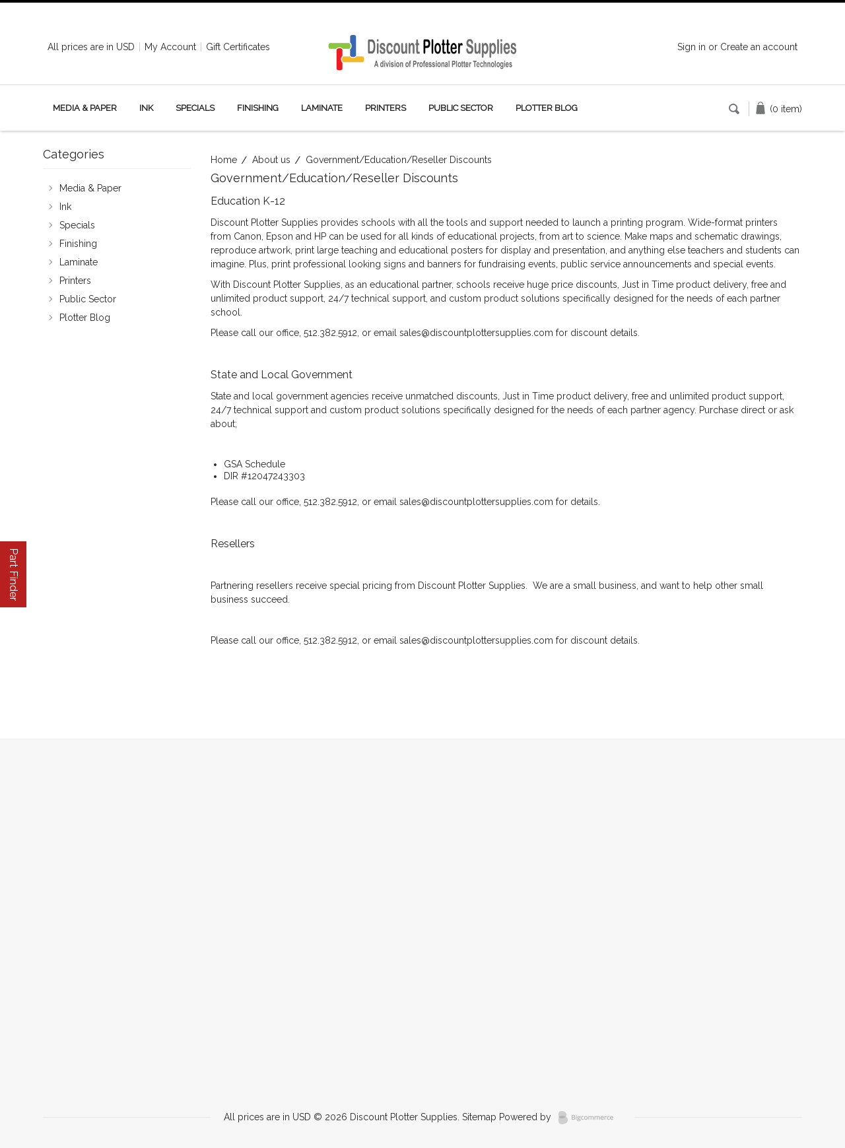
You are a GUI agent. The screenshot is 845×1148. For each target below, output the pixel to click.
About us (271, 159)
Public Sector (460, 108)
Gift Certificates (238, 47)
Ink (146, 108)
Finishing (258, 108)
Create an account (758, 47)
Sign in (691, 47)
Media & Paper (85, 108)
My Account (170, 47)
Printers (385, 108)
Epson (279, 236)
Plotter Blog (547, 108)
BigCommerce (589, 1117)
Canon (247, 236)
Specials (195, 108)
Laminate (322, 108)
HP (320, 236)
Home (224, 159)
